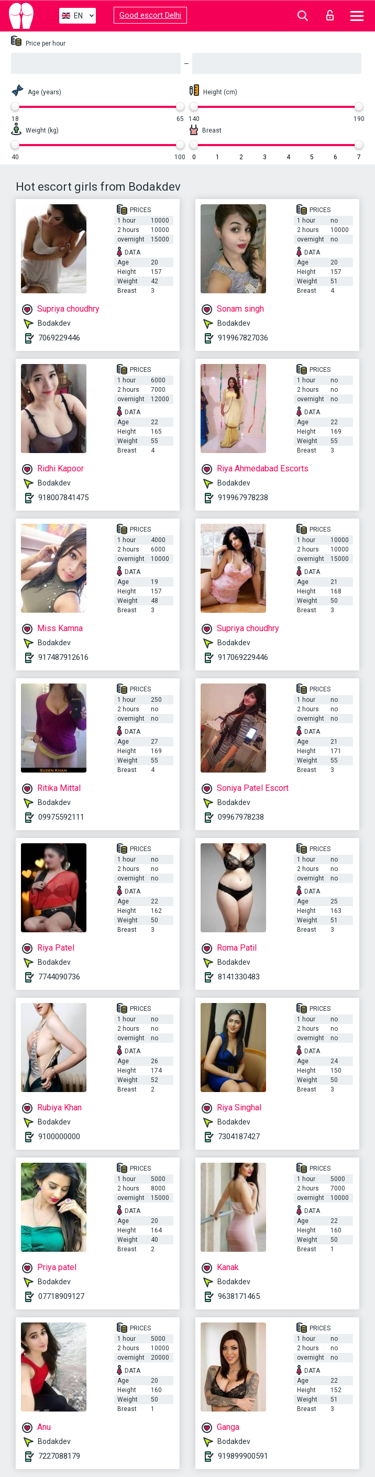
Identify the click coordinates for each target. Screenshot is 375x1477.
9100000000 (59, 1136)
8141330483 (239, 977)
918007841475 (63, 497)
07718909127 (61, 1296)
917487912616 (63, 657)
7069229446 (59, 338)
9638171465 (239, 1296)
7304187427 (239, 1136)
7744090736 (59, 977)
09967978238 (241, 817)
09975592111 (61, 817)
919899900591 (243, 1456)
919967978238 (243, 497)
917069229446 (243, 657)
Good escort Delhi (150, 15)
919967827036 (243, 338)
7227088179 (59, 1456)
